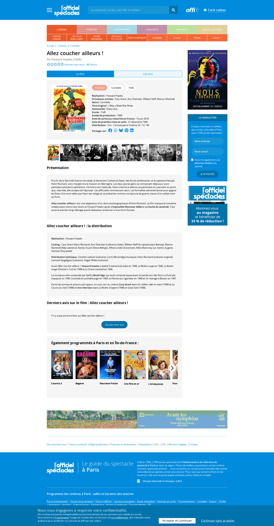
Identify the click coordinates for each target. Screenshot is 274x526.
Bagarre (79, 383)
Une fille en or (131, 383)
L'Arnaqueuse (155, 384)
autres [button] (216, 37)
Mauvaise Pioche (109, 383)
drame (177, 37)
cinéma (62, 29)
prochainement (137, 37)
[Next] (178, 153)
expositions (122, 29)
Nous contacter (78, 444)
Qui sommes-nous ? (57, 444)
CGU (163, 444)
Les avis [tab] (148, 74)
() (75, 244)
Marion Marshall (166, 99)
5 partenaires (62, 517)
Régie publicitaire (99, 444)
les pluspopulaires (76, 38)
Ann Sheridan (135, 99)
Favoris (92, 64)
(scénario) (92, 257)
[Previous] (57, 368)
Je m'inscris (207, 174)
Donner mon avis (114, 324)
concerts (152, 29)
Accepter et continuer (177, 521)
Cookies (193, 444)
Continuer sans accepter (218, 521)
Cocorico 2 (56, 383)
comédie (157, 37)
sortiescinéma (57, 38)
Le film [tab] (80, 74)
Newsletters (145, 444)
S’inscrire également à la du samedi (207, 163)
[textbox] (128, 10)
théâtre (91, 29)
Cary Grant (120, 99)
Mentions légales (178, 444)
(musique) (121, 257)
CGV (156, 444)
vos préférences (119, 517)
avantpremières (97, 38)
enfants (182, 29)
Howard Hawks (114, 95)
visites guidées (212, 29)
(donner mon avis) (74, 64)
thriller (197, 37)
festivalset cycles (116, 38)
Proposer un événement (123, 444)
